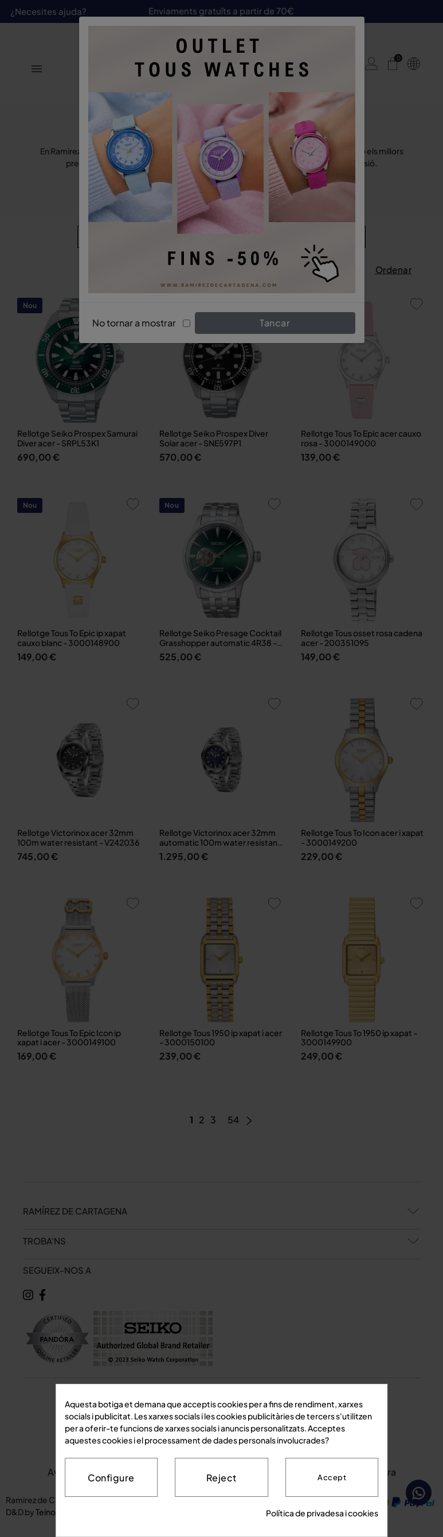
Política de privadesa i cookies (322, 1513)
